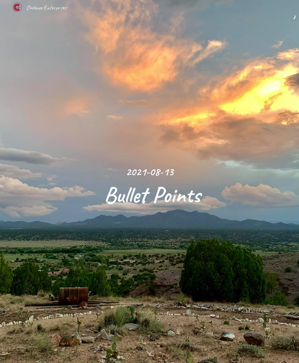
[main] (149, 181)
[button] (149, 353)
